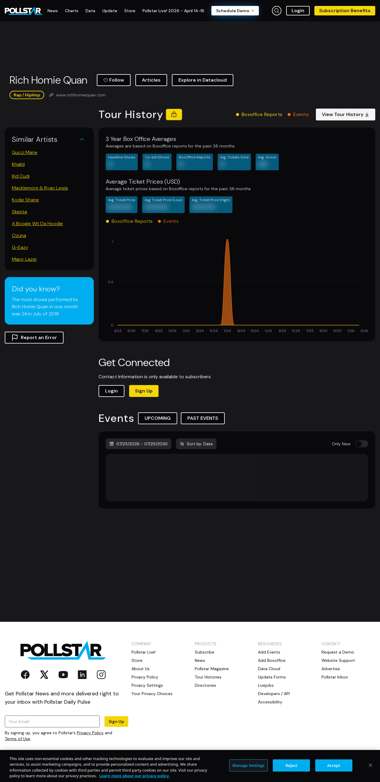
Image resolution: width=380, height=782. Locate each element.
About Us (141, 668)
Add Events (269, 652)
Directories (205, 685)
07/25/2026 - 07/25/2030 (138, 443)
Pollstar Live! (144, 652)
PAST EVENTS (202, 418)
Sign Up (144, 391)
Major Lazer (24, 259)
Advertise (331, 668)
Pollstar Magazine (212, 668)
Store (137, 660)
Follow (113, 80)
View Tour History (345, 114)
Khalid (18, 164)
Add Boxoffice (272, 660)
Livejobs (266, 685)
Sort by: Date (196, 443)
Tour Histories (208, 677)
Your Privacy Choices (152, 693)
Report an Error (34, 337)
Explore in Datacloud (202, 80)
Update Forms (272, 677)
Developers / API (274, 693)
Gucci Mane (24, 152)
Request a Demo (338, 652)
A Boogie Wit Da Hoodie (37, 223)
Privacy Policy (90, 732)
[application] (237, 286)
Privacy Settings (147, 685)
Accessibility (270, 702)
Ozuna (19, 235)
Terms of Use (17, 738)
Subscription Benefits (344, 10)
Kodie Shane (25, 200)
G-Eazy (20, 247)
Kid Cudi (20, 176)
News (200, 660)
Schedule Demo (235, 10)
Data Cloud (269, 668)
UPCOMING (158, 418)
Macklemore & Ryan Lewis (40, 188)
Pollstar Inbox (335, 677)
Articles (151, 80)
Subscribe (204, 652)
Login (298, 10)
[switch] (361, 443)
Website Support (338, 660)
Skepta (19, 212)
